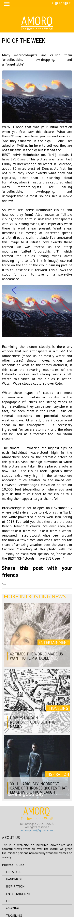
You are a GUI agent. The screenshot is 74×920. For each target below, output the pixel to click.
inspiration (15, 886)
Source (5, 584)
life (9, 900)
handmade (14, 879)
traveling (14, 915)
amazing (12, 908)
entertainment (18, 893)
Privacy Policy (13, 864)
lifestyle (13, 871)
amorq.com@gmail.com (37, 830)
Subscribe (61, 4)
